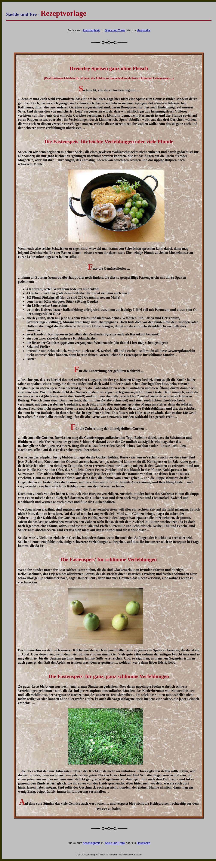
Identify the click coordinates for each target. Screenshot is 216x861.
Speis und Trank (115, 30)
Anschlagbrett (91, 30)
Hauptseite (143, 30)
